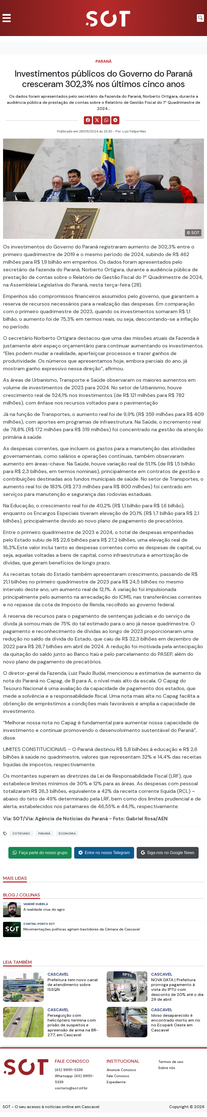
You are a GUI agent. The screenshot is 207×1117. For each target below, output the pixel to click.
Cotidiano (21, 833)
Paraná (103, 61)
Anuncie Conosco (121, 1070)
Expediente (116, 1082)
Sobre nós (166, 1067)
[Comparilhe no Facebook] (88, 120)
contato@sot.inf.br (71, 1088)
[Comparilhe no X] (97, 120)
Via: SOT (13, 818)
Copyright (179, 1106)
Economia (67, 833)
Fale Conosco (118, 1076)
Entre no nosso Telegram (104, 853)
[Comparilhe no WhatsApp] (106, 120)
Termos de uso (170, 1061)
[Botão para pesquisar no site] (200, 18)
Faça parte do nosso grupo (40, 853)
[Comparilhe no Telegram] (115, 120)
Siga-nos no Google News (167, 853)
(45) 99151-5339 (69, 1070)
